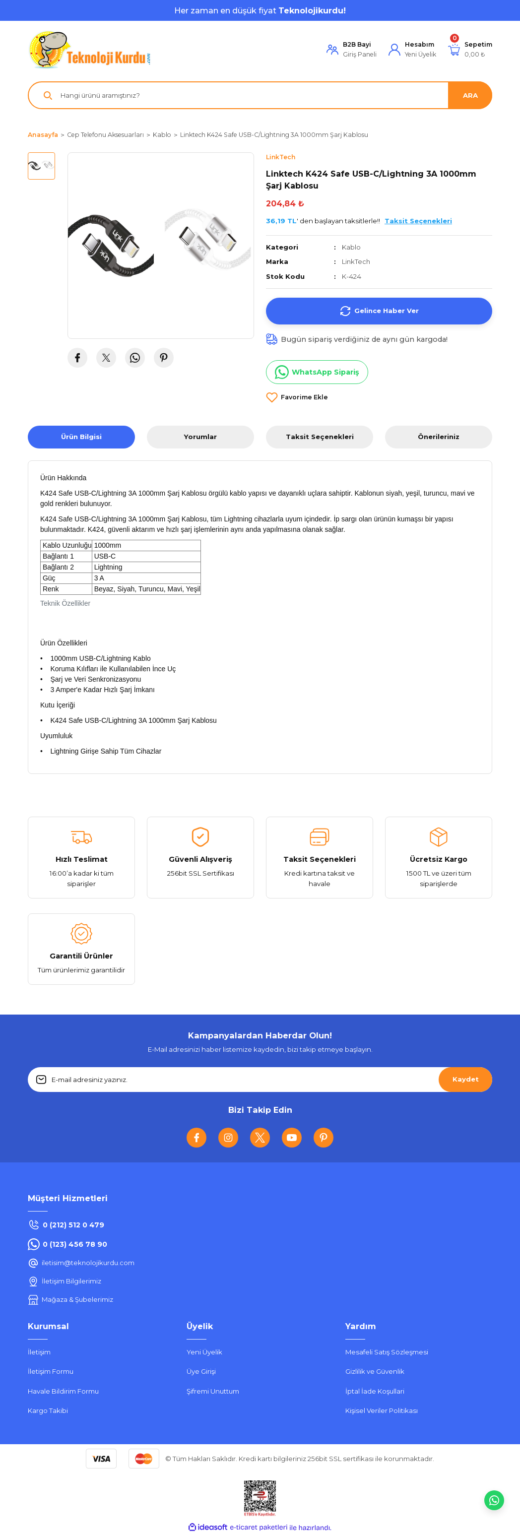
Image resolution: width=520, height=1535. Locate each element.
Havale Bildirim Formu (63, 1391)
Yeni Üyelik (204, 1352)
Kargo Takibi (48, 1410)
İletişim (39, 1352)
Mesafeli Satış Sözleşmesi (386, 1352)
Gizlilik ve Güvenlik (374, 1372)
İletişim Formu (50, 1372)
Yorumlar (200, 437)
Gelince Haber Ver (379, 311)
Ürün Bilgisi (81, 437)
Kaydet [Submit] (466, 1079)
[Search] (260, 95)
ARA (470, 95)
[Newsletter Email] (260, 1079)
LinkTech (356, 261)
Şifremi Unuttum (213, 1391)
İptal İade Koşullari (374, 1391)
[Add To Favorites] (297, 397)
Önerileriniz (438, 437)
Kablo (351, 247)
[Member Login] (351, 50)
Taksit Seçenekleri (320, 437)
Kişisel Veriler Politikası (381, 1410)
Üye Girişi (201, 1372)
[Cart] (470, 50)
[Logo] (90, 49)
